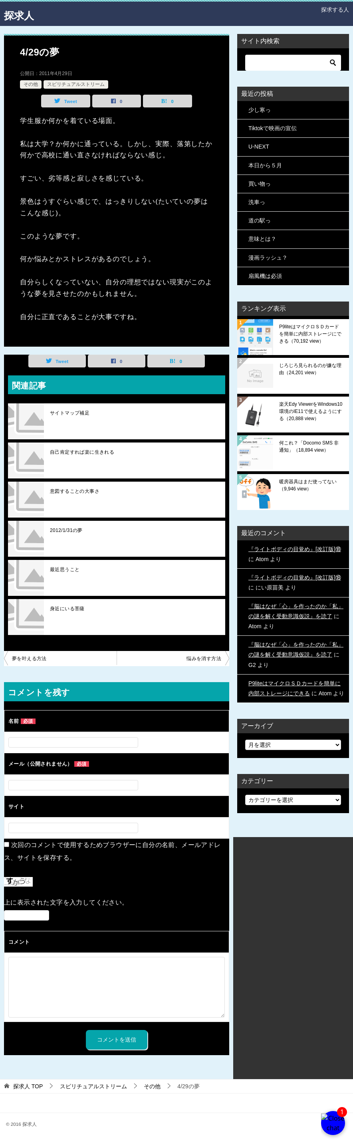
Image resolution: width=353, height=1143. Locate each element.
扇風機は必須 (265, 276)
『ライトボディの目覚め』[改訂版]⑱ (294, 549)
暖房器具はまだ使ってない (308, 485)
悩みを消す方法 (203, 658)
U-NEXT (258, 146)
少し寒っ (259, 110)
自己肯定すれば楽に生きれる (82, 452)
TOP (28, 1086)
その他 (31, 84)
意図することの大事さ (74, 491)
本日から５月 (265, 165)
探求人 (22, 14)
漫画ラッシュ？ (268, 257)
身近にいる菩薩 (67, 608)
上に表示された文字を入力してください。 (66, 902)
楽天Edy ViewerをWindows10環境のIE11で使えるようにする (311, 411)
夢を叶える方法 (29, 658)
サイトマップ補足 (69, 413)
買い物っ (259, 184)
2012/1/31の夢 (66, 530)
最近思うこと (64, 569)
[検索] (293, 63)
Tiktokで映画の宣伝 (272, 128)
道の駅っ (259, 220)
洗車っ (256, 202)
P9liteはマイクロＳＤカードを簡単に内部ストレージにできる (310, 334)
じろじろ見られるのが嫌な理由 (310, 369)
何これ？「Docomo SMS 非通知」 (309, 446)
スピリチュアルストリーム (76, 84)
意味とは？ (262, 239)
